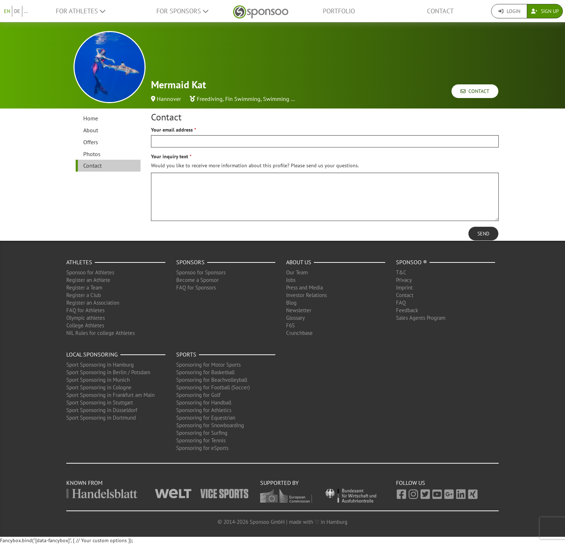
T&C (401, 272)
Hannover (169, 98)
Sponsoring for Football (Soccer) (213, 387)
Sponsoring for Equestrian (205, 417)
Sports (186, 354)
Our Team (297, 272)
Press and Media (304, 287)
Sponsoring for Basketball (205, 372)
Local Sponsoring (92, 354)
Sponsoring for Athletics (203, 410)
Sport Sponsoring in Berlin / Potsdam (108, 372)
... (26, 11)
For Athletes (80, 11)
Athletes (79, 262)
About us (298, 262)
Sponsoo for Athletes (90, 272)
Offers (90, 142)
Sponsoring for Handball (203, 402)
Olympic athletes (85, 317)
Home (90, 118)
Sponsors (190, 262)
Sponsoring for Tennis (201, 440)
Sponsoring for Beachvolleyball (211, 379)
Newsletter (298, 310)
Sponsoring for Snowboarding (210, 425)
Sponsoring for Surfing (201, 432)
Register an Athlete (88, 280)
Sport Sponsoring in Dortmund (101, 417)
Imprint (404, 287)
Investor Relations (306, 295)
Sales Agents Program (420, 317)
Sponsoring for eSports (202, 448)
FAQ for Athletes (85, 310)
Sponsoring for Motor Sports (208, 364)
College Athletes (85, 325)
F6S (290, 325)
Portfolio (339, 11)
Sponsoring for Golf (198, 395)
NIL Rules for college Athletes (100, 333)
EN (7, 11)
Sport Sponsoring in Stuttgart (99, 402)
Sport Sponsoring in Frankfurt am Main (110, 395)
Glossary (295, 317)
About (90, 130)
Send (483, 233)
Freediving (210, 98)
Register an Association (92, 302)
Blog (291, 302)
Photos (92, 154)
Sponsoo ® (411, 262)
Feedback (407, 310)
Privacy (404, 280)
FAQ (401, 302)
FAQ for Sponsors (196, 287)
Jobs (290, 280)
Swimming (276, 98)
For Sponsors (182, 11)
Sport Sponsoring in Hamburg (100, 364)
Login (509, 11)
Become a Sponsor (197, 280)
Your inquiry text (169, 156)
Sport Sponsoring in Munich (98, 379)
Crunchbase (299, 333)
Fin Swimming (243, 98)
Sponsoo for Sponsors (201, 272)
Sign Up (545, 11)
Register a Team (84, 287)
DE (17, 11)
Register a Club (83, 295)
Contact (440, 11)
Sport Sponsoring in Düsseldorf (101, 410)
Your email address (172, 130)
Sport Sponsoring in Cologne (99, 387)
